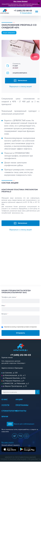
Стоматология (9, 411)
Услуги (5, 405)
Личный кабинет (27, 13)
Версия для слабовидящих (20, 424)
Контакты (21, 411)
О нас (5, 399)
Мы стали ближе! (20, 1)
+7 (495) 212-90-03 (23, 11)
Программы (22, 405)
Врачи (5, 417)
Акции (19, 399)
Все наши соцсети (8, 442)
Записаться (20, 80)
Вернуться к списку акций (20, 86)
